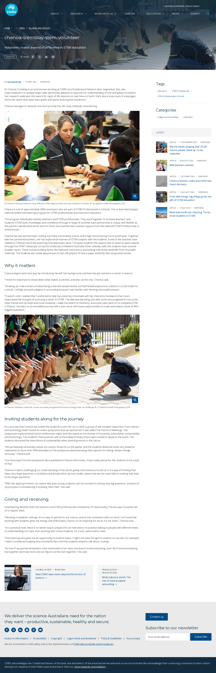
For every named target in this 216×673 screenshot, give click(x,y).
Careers (131, 14)
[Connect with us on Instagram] (13, 630)
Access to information (16, 638)
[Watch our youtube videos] (40, 630)
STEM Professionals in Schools (171, 96)
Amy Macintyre (14, 81)
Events (195, 14)
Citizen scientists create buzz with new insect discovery (190, 182)
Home (7, 28)
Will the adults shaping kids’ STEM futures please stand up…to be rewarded (188, 150)
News (177, 14)
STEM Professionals (180, 91)
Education (155, 14)
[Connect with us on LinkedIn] (20, 630)
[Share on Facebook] (33, 57)
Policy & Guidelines (111, 638)
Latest (160, 132)
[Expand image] (72, 156)
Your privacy (133, 638)
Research (78, 14)
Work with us (105, 14)
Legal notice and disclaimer (81, 638)
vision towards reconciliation (90, 666)
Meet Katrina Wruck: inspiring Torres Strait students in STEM (190, 214)
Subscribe (201, 636)
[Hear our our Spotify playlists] (27, 630)
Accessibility (39, 638)
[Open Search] (208, 14)
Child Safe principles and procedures (93, 644)
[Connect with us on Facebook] (6, 630)
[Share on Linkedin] (46, 57)
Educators (162, 91)
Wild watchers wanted (181, 165)
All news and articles (39, 28)
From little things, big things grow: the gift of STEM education (190, 198)
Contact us (157, 616)
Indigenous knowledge (168, 117)
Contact (10, 57)
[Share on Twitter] (39, 57)
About (57, 14)
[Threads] (33, 630)
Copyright (56, 638)
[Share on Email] (53, 57)
